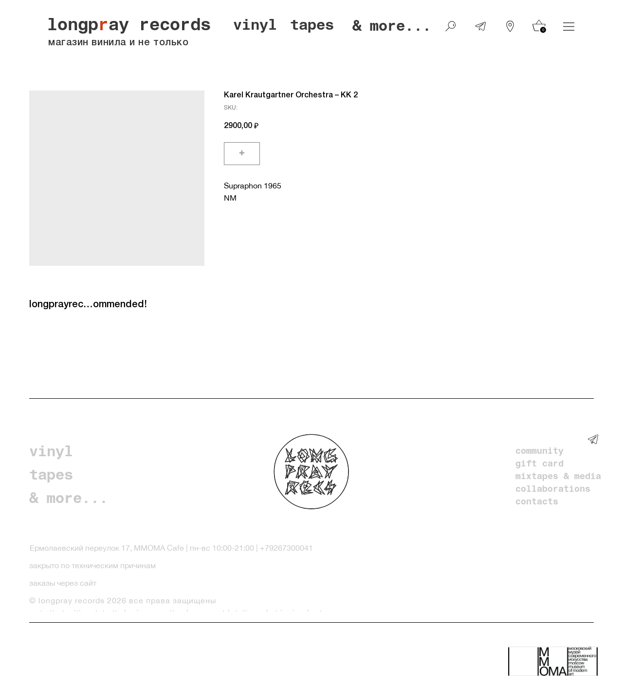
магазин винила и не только (118, 42)
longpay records (129, 26)
